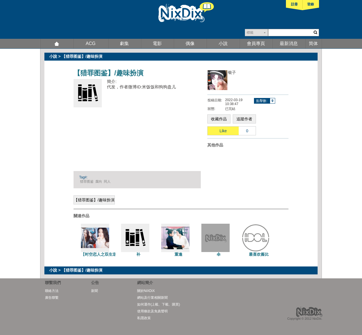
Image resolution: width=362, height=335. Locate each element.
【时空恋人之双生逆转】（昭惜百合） (114, 254)
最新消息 (289, 43)
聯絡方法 (52, 291)
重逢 (178, 254)
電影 (157, 43)
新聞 (94, 291)
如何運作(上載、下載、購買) (158, 304)
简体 (313, 43)
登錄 (310, 4)
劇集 (124, 43)
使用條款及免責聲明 (152, 311)
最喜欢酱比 (259, 254)
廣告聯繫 (52, 298)
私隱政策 (144, 318)
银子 (232, 72)
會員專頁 (256, 43)
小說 (223, 43)
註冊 (294, 4)
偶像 (190, 43)
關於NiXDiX (146, 291)
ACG (91, 43)
